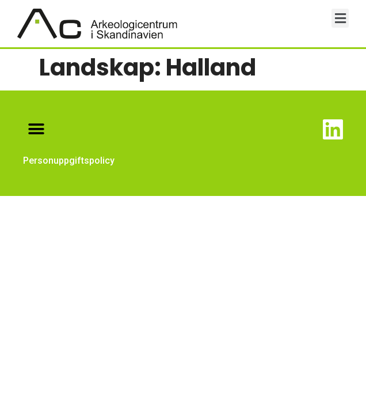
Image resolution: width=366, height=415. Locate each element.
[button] (340, 18)
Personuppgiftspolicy (69, 160)
